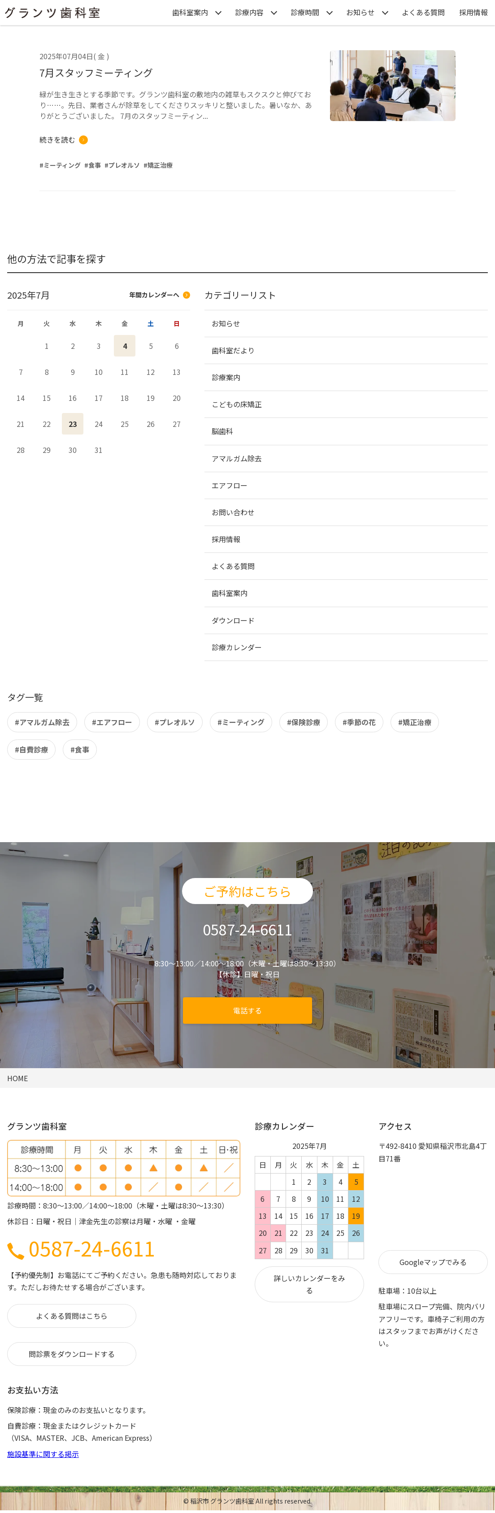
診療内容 (249, 12)
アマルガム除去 (237, 458)
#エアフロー (112, 722)
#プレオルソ (175, 722)
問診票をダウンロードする (72, 1353)
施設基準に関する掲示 (43, 1453)
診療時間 (305, 12)
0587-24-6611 (81, 1247)
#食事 (79, 749)
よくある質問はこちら (72, 1315)
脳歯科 (222, 431)
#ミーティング (241, 722)
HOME (17, 1078)
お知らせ (360, 12)
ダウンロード (233, 620)
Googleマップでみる (433, 1261)
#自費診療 (31, 749)
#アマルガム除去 (42, 722)
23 (73, 423)
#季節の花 (359, 722)
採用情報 (473, 12)
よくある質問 (423, 12)
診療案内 (226, 377)
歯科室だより (233, 350)
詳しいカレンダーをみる (309, 1284)
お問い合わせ (233, 512)
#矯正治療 (414, 722)
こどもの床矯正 (237, 404)
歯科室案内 (190, 12)
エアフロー (230, 485)
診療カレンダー (237, 647)
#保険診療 (303, 722)
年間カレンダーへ (159, 294)
